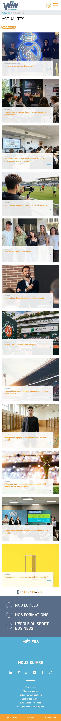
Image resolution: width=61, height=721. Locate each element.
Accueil (6, 12)
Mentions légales (30, 691)
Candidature (50, 717)
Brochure (30, 717)
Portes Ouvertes (10, 717)
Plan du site (30, 687)
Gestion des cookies (30, 699)
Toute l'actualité (8, 27)
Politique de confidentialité (30, 695)
